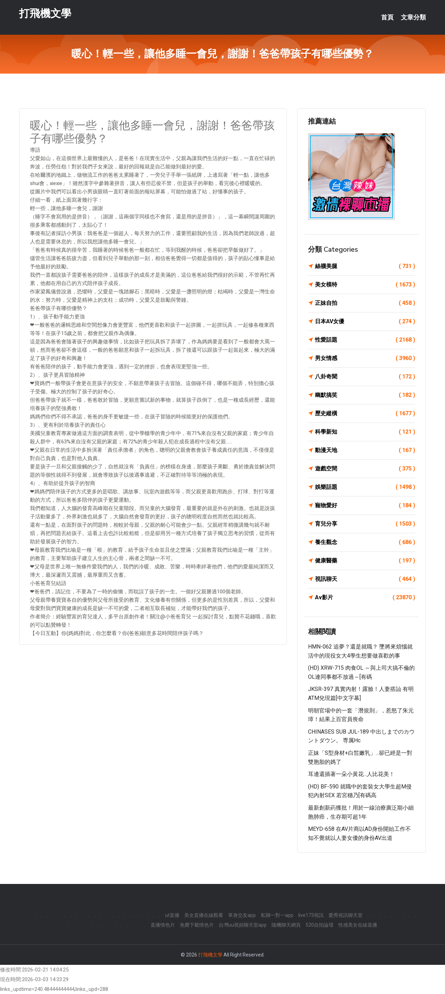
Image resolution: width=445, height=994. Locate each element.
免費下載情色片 (197, 925)
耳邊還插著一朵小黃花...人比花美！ (351, 774)
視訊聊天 (365, 579)
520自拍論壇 (319, 925)
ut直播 (172, 915)
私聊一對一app (277, 915)
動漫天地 (365, 450)
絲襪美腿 (365, 266)
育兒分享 (365, 524)
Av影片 (365, 597)
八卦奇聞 (365, 377)
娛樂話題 (365, 487)
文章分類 (413, 17)
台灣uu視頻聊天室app (243, 925)
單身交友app (242, 915)
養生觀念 (365, 542)
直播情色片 (163, 925)
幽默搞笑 (365, 395)
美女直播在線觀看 (203, 915)
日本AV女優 (365, 321)
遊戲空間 (365, 469)
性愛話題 (365, 340)
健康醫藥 (365, 561)
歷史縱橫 (365, 413)
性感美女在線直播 (357, 925)
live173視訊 (311, 915)
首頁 (387, 17)
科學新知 (365, 432)
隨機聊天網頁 (286, 925)
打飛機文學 (45, 13)
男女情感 (365, 358)
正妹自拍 (365, 303)
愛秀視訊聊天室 (346, 915)
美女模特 (365, 285)
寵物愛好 (365, 505)
